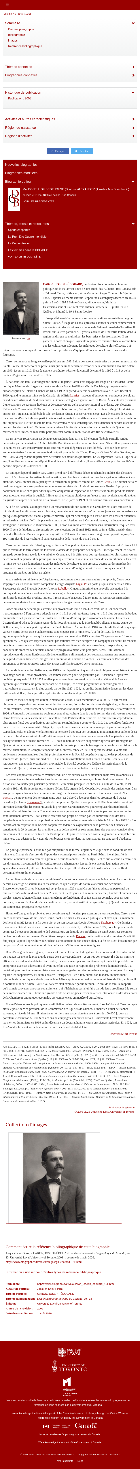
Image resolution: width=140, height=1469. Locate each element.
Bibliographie (16, 34)
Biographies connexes (21, 75)
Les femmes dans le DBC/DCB (28, 250)
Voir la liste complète (24, 256)
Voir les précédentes (38, 201)
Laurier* (75, 395)
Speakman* (34, 802)
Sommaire (12, 23)
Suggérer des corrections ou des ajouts (99, 1454)
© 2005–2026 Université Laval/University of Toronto (105, 1111)
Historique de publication (23, 92)
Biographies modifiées (21, 173)
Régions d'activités (19, 136)
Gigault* (81, 584)
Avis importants (65, 1461)
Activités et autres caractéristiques (30, 119)
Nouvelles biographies (21, 164)
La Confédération (19, 243)
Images (13, 40)
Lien (28, 338)
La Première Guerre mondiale (27, 236)
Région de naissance (20, 127)
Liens (80, 1461)
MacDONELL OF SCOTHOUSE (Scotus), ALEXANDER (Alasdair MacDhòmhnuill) (76, 189)
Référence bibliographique (25, 46)
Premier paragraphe (21, 29)
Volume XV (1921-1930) (17, 13)
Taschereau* (108, 922)
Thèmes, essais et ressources (27, 224)
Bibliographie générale (122, 1107)
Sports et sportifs (19, 229)
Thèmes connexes (18, 67)
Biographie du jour (18, 181)
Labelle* (63, 588)
